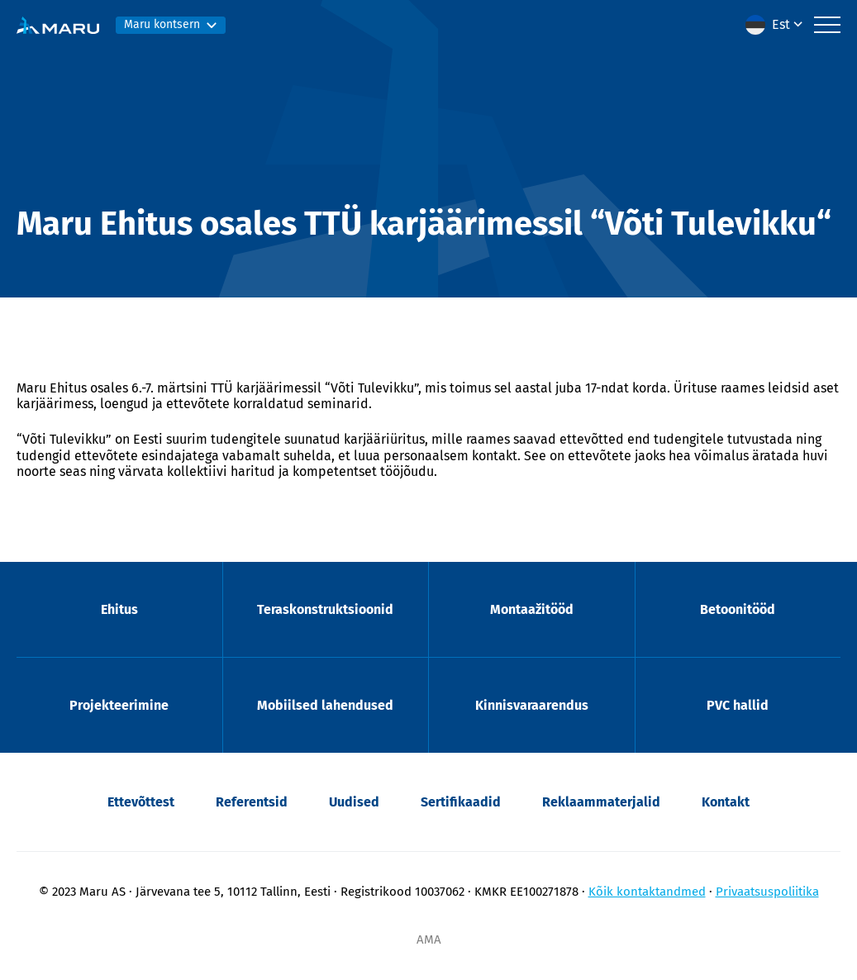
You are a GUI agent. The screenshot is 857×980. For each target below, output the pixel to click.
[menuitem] (775, 25)
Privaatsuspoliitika (767, 891)
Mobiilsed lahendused (325, 705)
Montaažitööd (532, 609)
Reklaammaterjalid (601, 802)
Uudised (354, 802)
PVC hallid (738, 705)
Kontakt (726, 802)
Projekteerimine (119, 705)
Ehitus (119, 609)
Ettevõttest (140, 802)
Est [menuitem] (781, 24)
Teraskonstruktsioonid (325, 609)
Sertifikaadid (461, 802)
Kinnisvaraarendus (531, 705)
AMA (429, 939)
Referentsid (252, 802)
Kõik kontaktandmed (647, 891)
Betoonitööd (737, 609)
